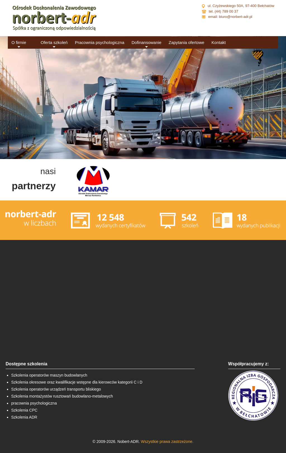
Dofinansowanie (146, 42)
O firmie (18, 42)
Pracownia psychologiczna (99, 42)
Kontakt (218, 42)
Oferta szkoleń (54, 42)
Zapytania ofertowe (186, 42)
